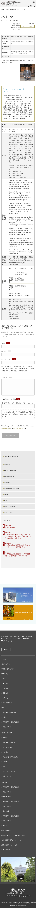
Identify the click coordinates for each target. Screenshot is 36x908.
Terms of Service (18, 428)
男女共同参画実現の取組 (11, 488)
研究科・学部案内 (10, 9)
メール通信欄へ (27, 26)
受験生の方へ (5, 659)
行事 (5, 500)
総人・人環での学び (10, 506)
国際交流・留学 (6, 797)
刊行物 (6, 494)
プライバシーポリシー (9, 641)
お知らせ (5, 698)
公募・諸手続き (6, 830)
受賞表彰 (5, 693)
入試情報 (5, 688)
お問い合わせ (28, 636)
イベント (5, 683)
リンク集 (17, 639)
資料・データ (8, 512)
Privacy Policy (5, 428)
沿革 (4, 717)
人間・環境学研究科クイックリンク (12, 840)
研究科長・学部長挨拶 (9, 712)
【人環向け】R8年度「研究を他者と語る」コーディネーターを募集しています (18, 546)
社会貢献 (7, 482)
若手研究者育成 (9, 476)
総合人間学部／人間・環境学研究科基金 (13, 835)
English (6, 649)
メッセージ (18, 386)
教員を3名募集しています (13, 527)
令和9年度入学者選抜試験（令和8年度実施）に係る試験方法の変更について (17, 555)
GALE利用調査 (5, 850)
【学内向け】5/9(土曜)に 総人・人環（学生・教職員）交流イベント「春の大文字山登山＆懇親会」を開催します (18, 536)
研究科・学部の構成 (10, 470)
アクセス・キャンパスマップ (11, 636)
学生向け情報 (5, 811)
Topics (3, 678)
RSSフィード (7, 639)
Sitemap (26, 639)
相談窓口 (5, 825)
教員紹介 (17, 9)
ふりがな (18, 352)
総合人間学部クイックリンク (10, 845)
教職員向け (4, 674)
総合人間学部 (7, 727)
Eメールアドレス (18, 361)
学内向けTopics (7, 703)
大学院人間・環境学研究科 (11, 722)
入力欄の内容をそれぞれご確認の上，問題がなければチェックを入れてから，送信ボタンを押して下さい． (17, 414)
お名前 (18, 344)
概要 (2, 707)
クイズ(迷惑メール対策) (10, 399)
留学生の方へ (5, 664)
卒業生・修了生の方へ (8, 669)
